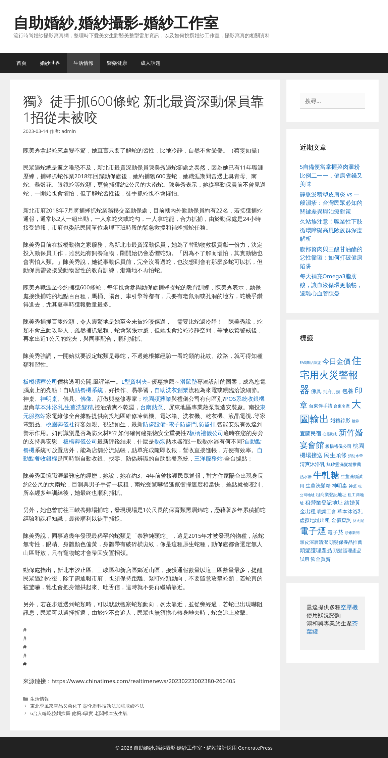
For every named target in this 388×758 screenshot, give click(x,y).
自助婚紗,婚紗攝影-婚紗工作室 (116, 22)
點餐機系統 (88, 390)
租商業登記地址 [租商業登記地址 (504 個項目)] (331, 494)
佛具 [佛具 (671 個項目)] (316, 391)
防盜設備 (154, 424)
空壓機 (349, 607)
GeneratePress (255, 747)
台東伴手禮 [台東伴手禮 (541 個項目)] (320, 405)
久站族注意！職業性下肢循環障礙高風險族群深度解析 (331, 230)
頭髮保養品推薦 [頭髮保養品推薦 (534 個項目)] (345, 542)
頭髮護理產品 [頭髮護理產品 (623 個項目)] (316, 550)
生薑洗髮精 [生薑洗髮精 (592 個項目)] (318, 485)
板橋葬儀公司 (80, 441)
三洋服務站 (208, 458)
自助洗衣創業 (171, 390)
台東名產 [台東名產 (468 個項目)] (342, 406)
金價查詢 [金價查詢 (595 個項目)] (341, 520)
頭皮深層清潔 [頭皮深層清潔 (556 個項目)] (314, 542)
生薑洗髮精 (78, 407)
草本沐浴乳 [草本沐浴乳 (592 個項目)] (350, 511)
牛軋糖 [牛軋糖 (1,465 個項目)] (326, 475)
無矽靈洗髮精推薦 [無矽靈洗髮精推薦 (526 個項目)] (343, 464)
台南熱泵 (151, 407)
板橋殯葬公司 (40, 381)
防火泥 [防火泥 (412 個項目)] (358, 520)
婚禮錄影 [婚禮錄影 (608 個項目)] (340, 420)
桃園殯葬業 (157, 398)
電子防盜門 (182, 424)
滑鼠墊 (188, 381)
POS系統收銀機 (245, 398)
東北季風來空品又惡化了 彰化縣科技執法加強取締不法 (87, 706)
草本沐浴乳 (49, 407)
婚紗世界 (50, 62)
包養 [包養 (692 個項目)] (347, 391)
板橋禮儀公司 (206, 433)
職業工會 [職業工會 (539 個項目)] (326, 511)
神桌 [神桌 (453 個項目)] (353, 485)
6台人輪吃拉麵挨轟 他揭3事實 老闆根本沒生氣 (78, 713)
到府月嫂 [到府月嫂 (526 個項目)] (331, 391)
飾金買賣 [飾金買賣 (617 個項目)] (321, 559)
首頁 (21, 62)
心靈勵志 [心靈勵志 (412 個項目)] (330, 434)
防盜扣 (207, 424)
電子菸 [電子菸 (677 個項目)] (335, 532)
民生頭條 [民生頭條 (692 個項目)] (335, 455)
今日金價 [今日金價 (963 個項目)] (336, 361)
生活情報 (83, 62)
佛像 (86, 398)
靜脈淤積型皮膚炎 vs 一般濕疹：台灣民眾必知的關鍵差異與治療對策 (331, 202)
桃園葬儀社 (60, 424)
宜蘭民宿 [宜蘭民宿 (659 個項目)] (310, 433)
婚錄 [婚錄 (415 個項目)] (355, 421)
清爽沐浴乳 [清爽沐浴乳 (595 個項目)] (312, 464)
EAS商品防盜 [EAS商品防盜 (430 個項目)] (310, 362)
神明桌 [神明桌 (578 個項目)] (339, 485)
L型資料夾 (134, 381)
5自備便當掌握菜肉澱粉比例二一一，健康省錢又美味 (331, 175)
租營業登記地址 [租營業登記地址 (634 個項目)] (324, 502)
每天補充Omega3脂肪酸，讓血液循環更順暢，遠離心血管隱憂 (331, 284)
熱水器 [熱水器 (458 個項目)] (306, 476)
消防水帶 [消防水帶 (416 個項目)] (355, 456)
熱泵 (160, 441)
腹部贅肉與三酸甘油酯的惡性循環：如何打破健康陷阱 (331, 257)
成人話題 (151, 62)
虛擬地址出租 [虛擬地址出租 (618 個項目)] (315, 520)
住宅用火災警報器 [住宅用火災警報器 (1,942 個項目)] (331, 374)
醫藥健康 (117, 62)
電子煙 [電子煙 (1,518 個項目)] (313, 531)
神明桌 (48, 398)
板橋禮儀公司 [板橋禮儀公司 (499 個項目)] (338, 446)
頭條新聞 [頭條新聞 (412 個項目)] (352, 532)
